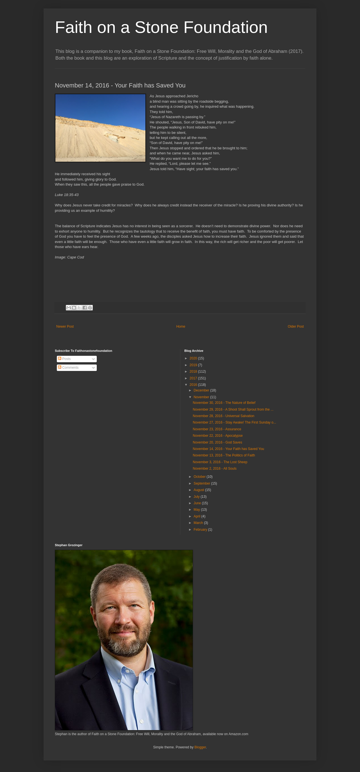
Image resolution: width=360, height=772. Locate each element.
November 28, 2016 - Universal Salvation (223, 416)
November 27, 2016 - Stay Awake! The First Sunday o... (234, 422)
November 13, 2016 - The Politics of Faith (224, 455)
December (202, 390)
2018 (194, 371)
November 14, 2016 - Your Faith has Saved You (228, 449)
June (198, 503)
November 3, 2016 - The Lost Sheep (220, 462)
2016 (194, 385)
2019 (194, 365)
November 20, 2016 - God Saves (217, 442)
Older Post (296, 326)
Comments (68, 368)
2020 (194, 358)
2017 (194, 378)
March (199, 523)
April (197, 516)
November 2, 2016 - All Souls (214, 469)
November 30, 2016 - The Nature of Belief (224, 403)
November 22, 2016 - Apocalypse (217, 436)
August (199, 490)
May (197, 510)
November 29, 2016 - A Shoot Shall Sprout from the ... (233, 409)
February (201, 530)
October (200, 477)
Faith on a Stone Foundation (161, 27)
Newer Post (65, 326)
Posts (64, 359)
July (197, 497)
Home (180, 326)
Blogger (200, 747)
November (202, 397)
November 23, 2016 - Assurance (217, 429)
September (202, 483)
